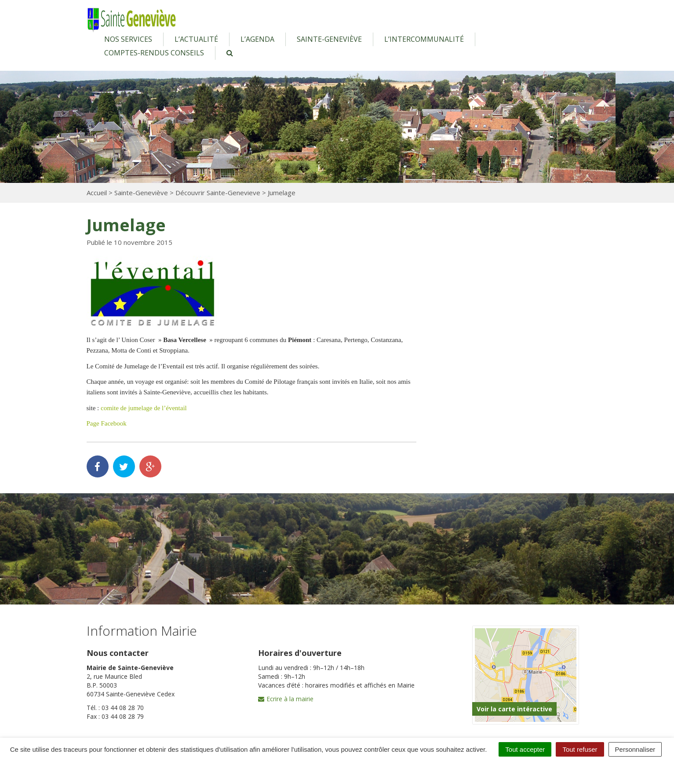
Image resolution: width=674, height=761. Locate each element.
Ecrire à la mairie (285, 699)
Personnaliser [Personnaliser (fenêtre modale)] (635, 749)
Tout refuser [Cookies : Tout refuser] (579, 749)
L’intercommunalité (424, 39)
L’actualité (196, 39)
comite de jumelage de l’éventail (144, 407)
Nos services (128, 39)
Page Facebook (107, 423)
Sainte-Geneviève (329, 39)
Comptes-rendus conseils (154, 53)
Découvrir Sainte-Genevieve (217, 192)
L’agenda (257, 39)
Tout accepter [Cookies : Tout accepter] (525, 749)
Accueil (97, 192)
